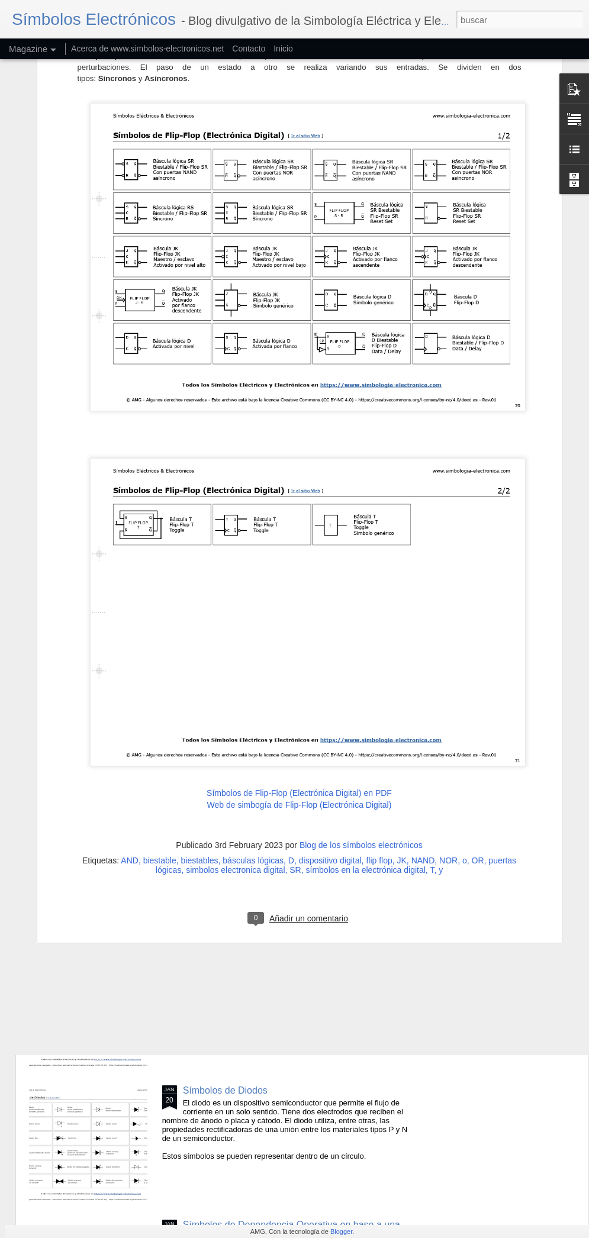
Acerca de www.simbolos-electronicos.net (147, 48)
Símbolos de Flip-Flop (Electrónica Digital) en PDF (299, 668)
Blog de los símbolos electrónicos (361, 720)
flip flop (379, 735)
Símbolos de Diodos (225, 1090)
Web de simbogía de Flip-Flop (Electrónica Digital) (299, 680)
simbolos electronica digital (235, 745)
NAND (423, 735)
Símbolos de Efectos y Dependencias (261, 956)
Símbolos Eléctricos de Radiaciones (258, 822)
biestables (199, 735)
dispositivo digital (330, 735)
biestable (159, 735)
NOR (448, 735)
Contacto (248, 48)
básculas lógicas (253, 735)
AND (130, 735)
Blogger (341, 1231)
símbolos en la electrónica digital (366, 745)
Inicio (283, 48)
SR (295, 745)
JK (402, 735)
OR (478, 735)
